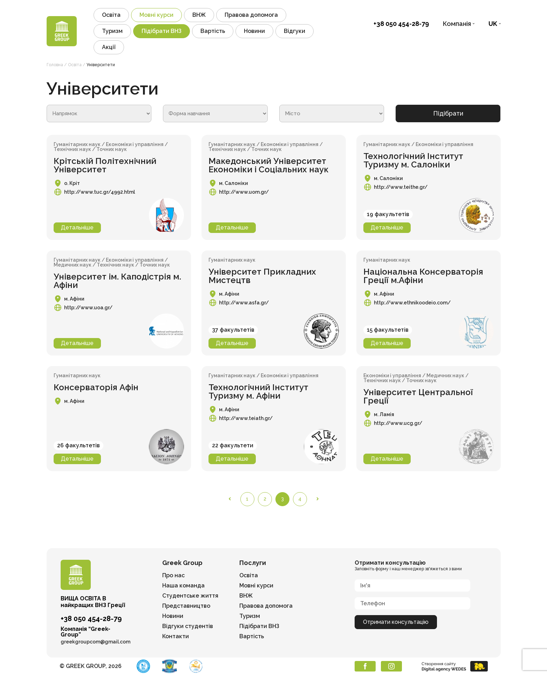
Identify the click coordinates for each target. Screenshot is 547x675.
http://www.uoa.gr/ (88, 307)
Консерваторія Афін (96, 387)
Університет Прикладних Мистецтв (262, 276)
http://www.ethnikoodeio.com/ (412, 302)
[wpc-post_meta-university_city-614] (331, 113)
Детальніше (77, 227)
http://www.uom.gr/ (244, 192)
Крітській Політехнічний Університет (105, 165)
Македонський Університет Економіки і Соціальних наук (268, 165)
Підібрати (448, 113)
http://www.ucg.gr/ (398, 423)
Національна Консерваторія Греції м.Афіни (423, 276)
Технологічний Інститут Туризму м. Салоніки (413, 160)
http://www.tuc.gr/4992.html (99, 192)
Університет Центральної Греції (418, 396)
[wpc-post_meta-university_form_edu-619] (215, 113)
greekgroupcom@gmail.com (95, 642)
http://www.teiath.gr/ (246, 418)
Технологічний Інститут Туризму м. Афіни (258, 391)
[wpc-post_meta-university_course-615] (99, 113)
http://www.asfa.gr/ (244, 302)
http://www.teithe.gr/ (401, 187)
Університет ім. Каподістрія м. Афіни (117, 280)
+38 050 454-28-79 (401, 23)
